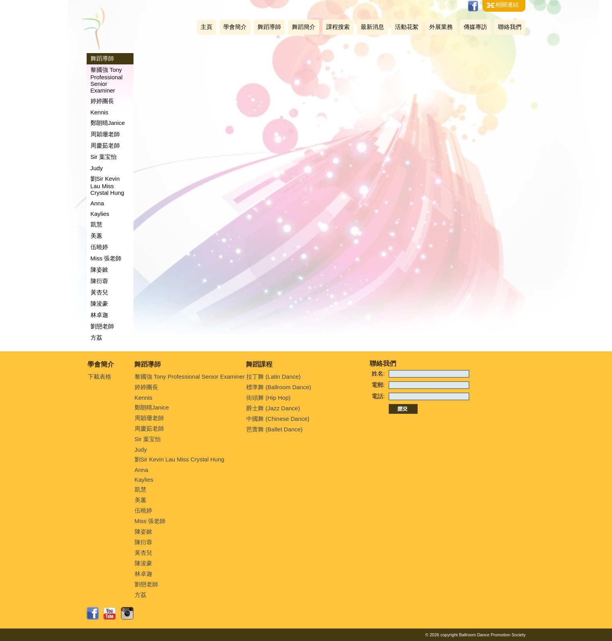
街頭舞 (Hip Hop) (268, 397)
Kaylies (100, 213)
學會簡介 (235, 26)
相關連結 (507, 4)
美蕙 (96, 235)
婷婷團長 (102, 101)
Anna (97, 203)
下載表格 (99, 376)
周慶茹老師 (105, 145)
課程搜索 (338, 26)
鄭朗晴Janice (108, 122)
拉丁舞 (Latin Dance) (273, 376)
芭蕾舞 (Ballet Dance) (274, 429)
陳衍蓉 (99, 281)
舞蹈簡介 (303, 26)
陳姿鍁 (99, 269)
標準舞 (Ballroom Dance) (278, 387)
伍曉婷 (99, 247)
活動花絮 (406, 26)
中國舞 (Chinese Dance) (278, 418)
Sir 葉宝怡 (104, 156)
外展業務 (441, 26)
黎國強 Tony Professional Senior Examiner (107, 80)
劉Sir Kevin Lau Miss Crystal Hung (108, 185)
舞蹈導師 (269, 26)
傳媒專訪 (475, 26)
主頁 (206, 26)
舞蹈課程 (259, 364)
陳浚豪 (99, 303)
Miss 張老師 (106, 258)
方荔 (96, 337)
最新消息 (372, 26)
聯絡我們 (509, 26)
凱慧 (96, 224)
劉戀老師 (102, 326)
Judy (97, 168)
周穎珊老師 (105, 134)
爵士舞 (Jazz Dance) (273, 408)
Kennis (100, 112)
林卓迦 (99, 315)
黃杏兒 (99, 292)
